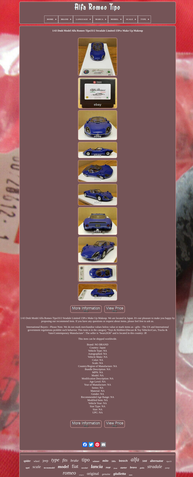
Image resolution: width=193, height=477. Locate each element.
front (115, 468)
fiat (75, 466)
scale (37, 466)
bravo (133, 467)
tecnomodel (49, 467)
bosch (123, 461)
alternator (156, 460)
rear (108, 467)
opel (27, 468)
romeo (69, 473)
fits (65, 460)
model (63, 466)
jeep (45, 460)
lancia (97, 466)
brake (75, 460)
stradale (154, 466)
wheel (36, 461)
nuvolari (84, 468)
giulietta (119, 474)
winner (96, 461)
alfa (135, 459)
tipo (86, 459)
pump (167, 468)
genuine (106, 474)
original (93, 473)
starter (123, 467)
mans (130, 475)
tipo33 (169, 461)
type (55, 459)
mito (106, 460)
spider (27, 460)
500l (144, 461)
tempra (81, 475)
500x (113, 461)
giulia (142, 468)
